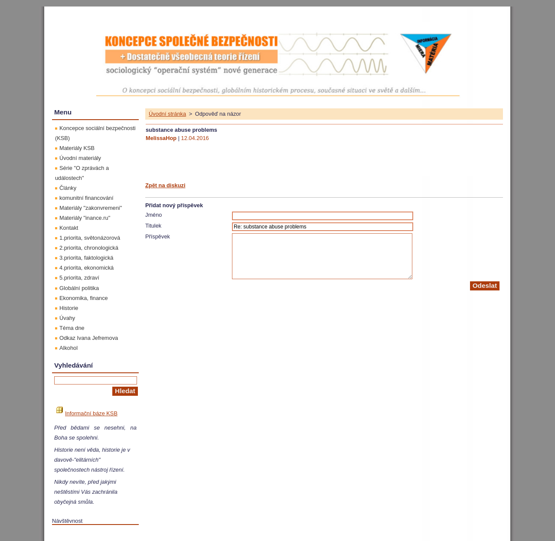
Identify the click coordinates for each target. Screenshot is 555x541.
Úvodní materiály (80, 158)
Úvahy (67, 318)
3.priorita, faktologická (86, 257)
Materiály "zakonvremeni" (90, 208)
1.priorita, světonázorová (89, 238)
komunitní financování (86, 198)
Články (67, 188)
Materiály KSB (77, 148)
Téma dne (72, 328)
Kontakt (68, 228)
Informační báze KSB (87, 413)
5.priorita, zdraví (79, 277)
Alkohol (68, 348)
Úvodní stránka (167, 114)
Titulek (153, 225)
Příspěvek (157, 236)
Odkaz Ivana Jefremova (88, 338)
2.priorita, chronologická (88, 247)
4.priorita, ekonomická (86, 267)
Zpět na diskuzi (165, 185)
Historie (68, 308)
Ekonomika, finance (83, 298)
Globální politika (79, 288)
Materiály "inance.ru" (84, 218)
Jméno (153, 215)
